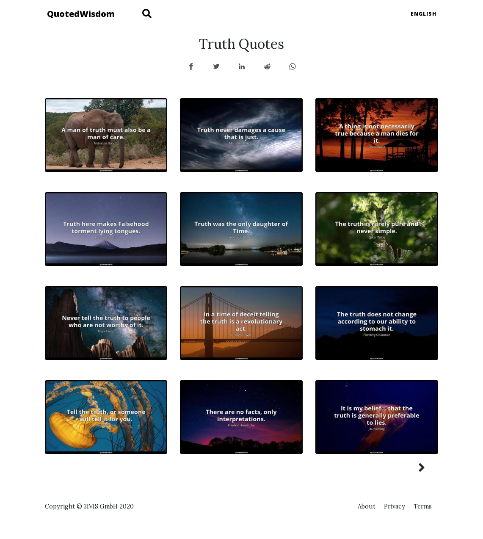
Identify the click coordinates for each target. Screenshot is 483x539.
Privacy (394, 506)
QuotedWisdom (81, 13)
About (366, 506)
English (423, 13)
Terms (423, 506)
